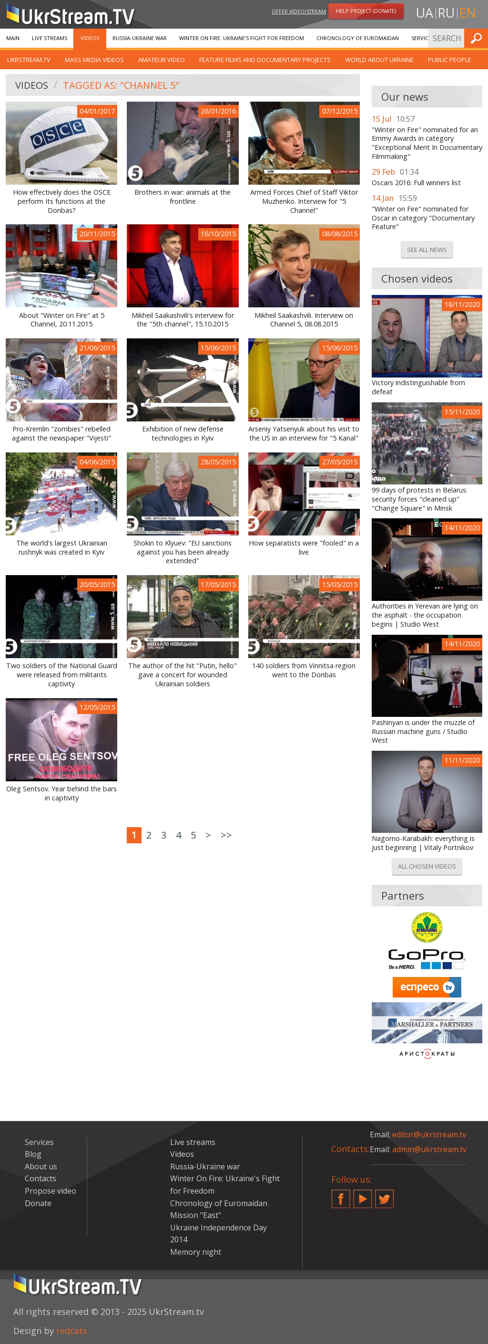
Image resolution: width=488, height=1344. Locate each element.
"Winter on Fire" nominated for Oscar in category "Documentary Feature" (423, 218)
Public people (449, 59)
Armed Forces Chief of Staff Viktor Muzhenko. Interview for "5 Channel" (304, 201)
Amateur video (161, 59)
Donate (38, 1203)
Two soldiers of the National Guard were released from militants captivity (61, 675)
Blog (33, 1154)
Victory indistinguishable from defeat (418, 387)
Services (422, 38)
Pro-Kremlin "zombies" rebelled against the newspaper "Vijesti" (61, 433)
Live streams (49, 38)
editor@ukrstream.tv (429, 1134)
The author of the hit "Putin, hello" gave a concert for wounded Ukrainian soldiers (182, 675)
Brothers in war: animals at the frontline (182, 197)
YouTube (362, 1195)
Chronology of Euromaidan (357, 38)
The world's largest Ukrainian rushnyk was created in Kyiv (61, 547)
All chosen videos (427, 866)
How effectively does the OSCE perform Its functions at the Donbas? (62, 201)
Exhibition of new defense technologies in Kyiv (183, 433)
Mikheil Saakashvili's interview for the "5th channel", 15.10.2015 (183, 320)
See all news (427, 249)
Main (13, 38)
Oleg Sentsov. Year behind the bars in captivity (61, 793)
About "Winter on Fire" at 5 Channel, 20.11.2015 (61, 320)
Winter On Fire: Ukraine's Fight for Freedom (241, 38)
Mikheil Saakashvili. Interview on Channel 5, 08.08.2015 (303, 320)
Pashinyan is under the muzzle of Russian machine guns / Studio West (423, 731)
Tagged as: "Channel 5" (121, 85)
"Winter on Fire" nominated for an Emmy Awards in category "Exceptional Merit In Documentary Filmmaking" (427, 143)
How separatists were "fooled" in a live (304, 547)
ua (424, 12)
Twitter (384, 1195)
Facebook (340, 1195)
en (467, 12)
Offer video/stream (299, 11)
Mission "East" (195, 1215)
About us (41, 1166)
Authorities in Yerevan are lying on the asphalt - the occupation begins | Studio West (425, 615)
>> (226, 835)
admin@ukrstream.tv (429, 1149)
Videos (90, 38)
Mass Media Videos (94, 59)
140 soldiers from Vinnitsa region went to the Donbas (304, 670)
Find (478, 38)
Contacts (40, 1178)
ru (446, 12)
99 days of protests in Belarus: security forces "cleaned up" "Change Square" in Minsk (420, 499)
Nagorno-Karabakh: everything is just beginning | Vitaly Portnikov (423, 843)
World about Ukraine (379, 59)
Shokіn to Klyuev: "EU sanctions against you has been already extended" (182, 552)
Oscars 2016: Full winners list (416, 182)
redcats (71, 1330)
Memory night (195, 1252)
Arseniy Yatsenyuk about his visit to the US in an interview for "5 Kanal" (303, 433)
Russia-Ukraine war (139, 38)
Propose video (50, 1191)
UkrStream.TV (29, 59)
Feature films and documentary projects (265, 59)
